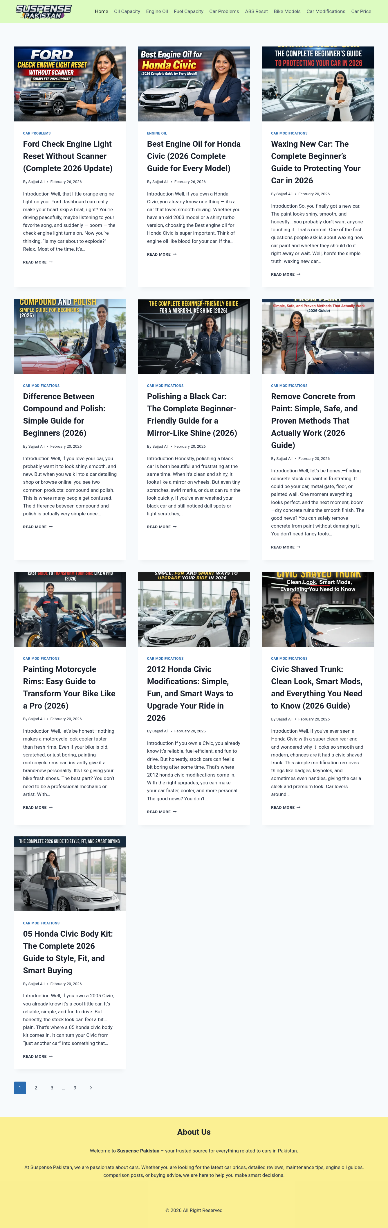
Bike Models (287, 11)
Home (101, 11)
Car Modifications (325, 11)
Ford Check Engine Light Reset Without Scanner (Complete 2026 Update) (68, 156)
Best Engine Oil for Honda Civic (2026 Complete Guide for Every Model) (194, 156)
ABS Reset (256, 11)
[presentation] (70, 83)
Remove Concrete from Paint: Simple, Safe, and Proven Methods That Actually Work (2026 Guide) (314, 421)
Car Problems (224, 11)
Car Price (361, 11)
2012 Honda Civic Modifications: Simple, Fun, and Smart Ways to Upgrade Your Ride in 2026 (190, 693)
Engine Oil (157, 11)
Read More (38, 262)
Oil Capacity (127, 11)
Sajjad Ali (36, 181)
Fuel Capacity (188, 11)
